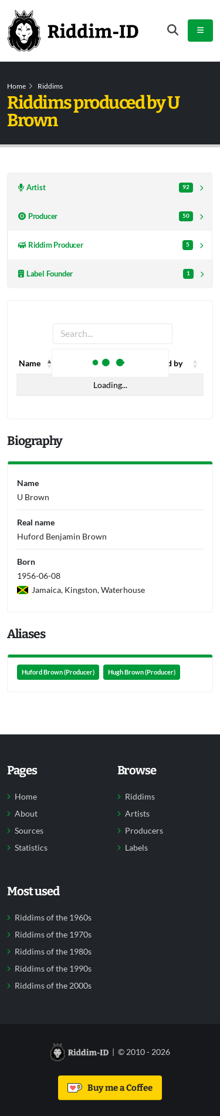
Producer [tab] (105, 216)
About (26, 813)
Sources (29, 830)
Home (16, 86)
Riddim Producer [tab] (105, 245)
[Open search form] (172, 30)
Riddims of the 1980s (53, 951)
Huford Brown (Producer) (58, 672)
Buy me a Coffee (110, 1088)
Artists (137, 813)
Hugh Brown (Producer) (141, 672)
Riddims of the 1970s (53, 934)
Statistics (31, 847)
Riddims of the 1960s (53, 917)
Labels (136, 847)
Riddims (50, 86)
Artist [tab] (105, 188)
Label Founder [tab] (106, 274)
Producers (144, 830)
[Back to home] (72, 30)
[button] (49, 363)
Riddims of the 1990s (53, 968)
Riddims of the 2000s (53, 985)
